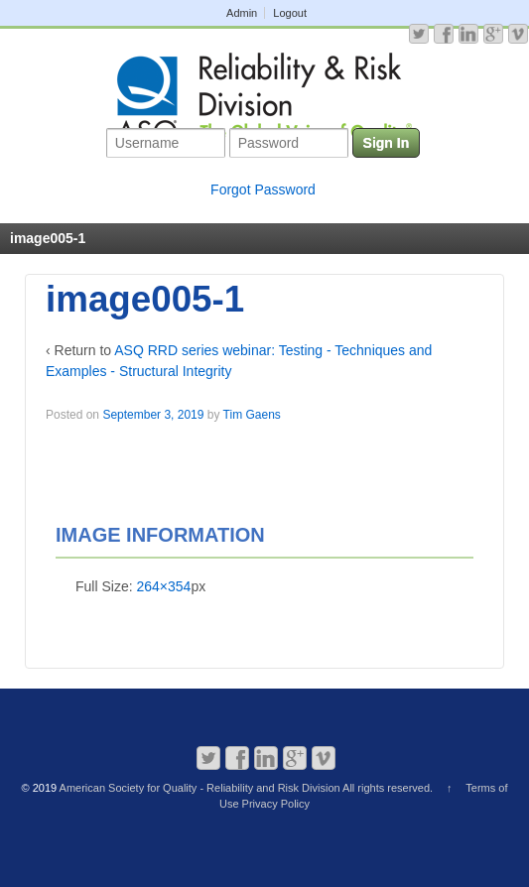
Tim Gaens (252, 415)
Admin (241, 13)
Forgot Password (263, 189)
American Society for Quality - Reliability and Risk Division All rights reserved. (246, 788)
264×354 (163, 586)
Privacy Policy (276, 804)
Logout (290, 13)
